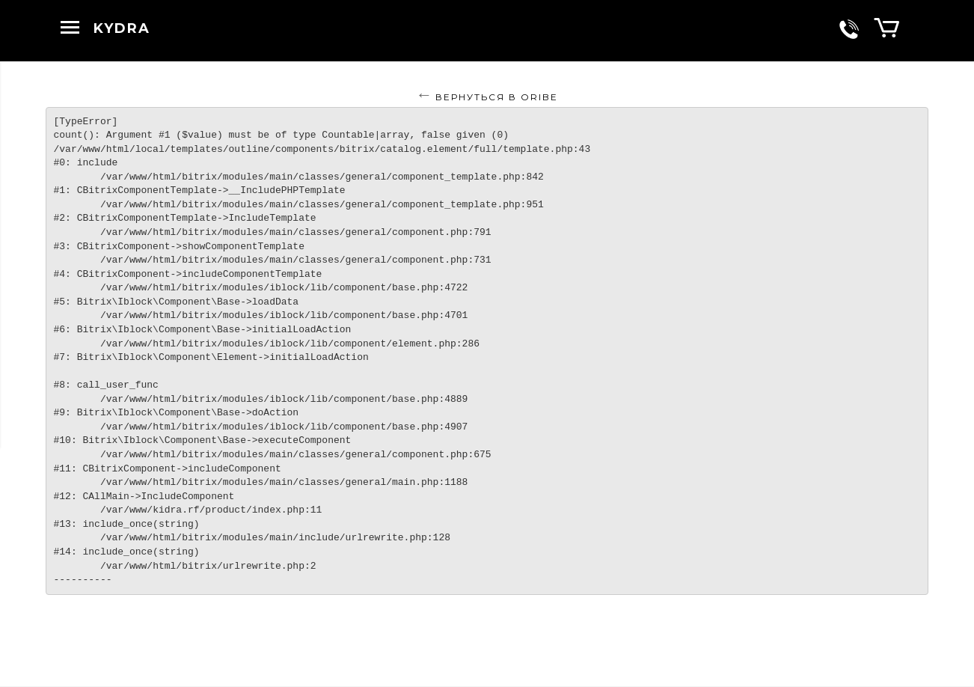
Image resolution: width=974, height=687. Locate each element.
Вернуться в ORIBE (496, 97)
